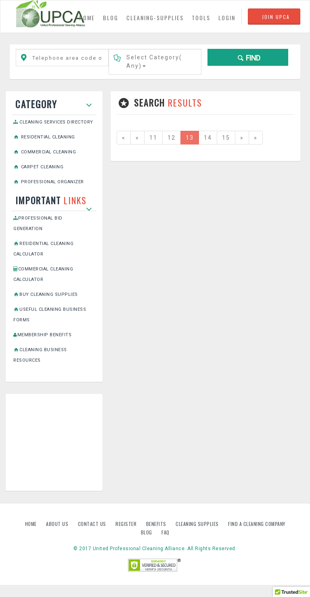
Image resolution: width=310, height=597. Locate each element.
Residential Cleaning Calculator (43, 249)
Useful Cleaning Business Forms (49, 315)
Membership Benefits (42, 334)
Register (125, 523)
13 (190, 137)
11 (153, 137)
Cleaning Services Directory (53, 122)
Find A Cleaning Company (256, 523)
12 (172, 137)
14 (208, 137)
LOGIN (226, 17)
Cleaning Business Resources (40, 355)
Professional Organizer (48, 181)
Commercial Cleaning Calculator (43, 274)
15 (226, 137)
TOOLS (201, 17)
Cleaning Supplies (198, 523)
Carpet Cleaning (38, 167)
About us (58, 523)
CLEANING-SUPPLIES (155, 17)
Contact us (93, 523)
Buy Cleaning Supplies (45, 294)
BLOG (110, 17)
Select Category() (154, 61)
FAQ (165, 532)
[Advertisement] (54, 442)
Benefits (157, 523)
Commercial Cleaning (44, 152)
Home (31, 523)
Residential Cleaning (44, 137)
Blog (147, 532)
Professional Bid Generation (38, 223)
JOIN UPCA (276, 16)
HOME (89, 17)
